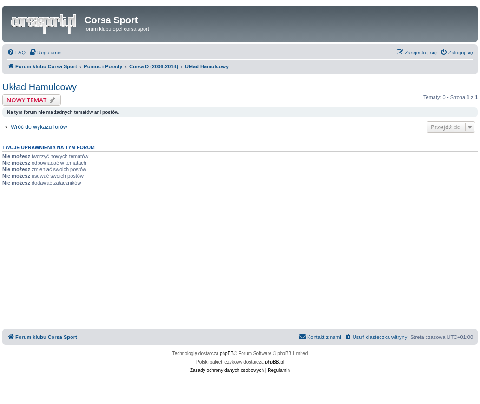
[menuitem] (16, 52)
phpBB (227, 353)
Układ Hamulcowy (39, 87)
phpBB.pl (274, 361)
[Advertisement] (240, 259)
